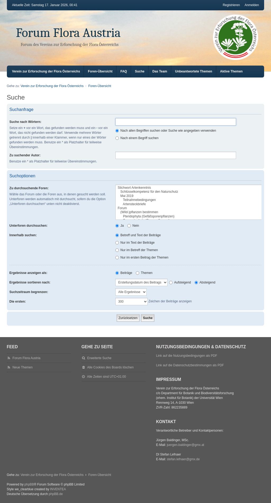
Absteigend (205, 282)
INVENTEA (58, 489)
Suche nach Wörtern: (26, 122)
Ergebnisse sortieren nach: (30, 282)
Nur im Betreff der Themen (136, 250)
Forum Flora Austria (68, 32)
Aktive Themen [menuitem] (231, 71)
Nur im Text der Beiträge (135, 242)
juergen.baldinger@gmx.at (185, 445)
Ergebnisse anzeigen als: (28, 273)
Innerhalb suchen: (23, 235)
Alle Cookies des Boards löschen (110, 367)
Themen (144, 273)
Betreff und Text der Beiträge (138, 235)
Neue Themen (22, 367)
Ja (119, 225)
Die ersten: (18, 301)
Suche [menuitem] (139, 71)
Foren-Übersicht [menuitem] (100, 71)
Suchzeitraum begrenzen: (29, 292)
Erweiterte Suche (99, 358)
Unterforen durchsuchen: (29, 225)
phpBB (29, 484)
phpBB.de (56, 494)
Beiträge (123, 273)
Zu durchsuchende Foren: (29, 188)
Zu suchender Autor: (25, 155)
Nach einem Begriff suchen (137, 138)
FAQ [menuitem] (123, 71)
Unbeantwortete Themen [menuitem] (193, 71)
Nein (133, 225)
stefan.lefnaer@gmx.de (183, 459)
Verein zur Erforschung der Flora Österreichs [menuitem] (46, 71)
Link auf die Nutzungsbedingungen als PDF (186, 356)
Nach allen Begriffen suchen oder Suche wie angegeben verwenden (165, 130)
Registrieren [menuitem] (231, 5)
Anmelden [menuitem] (252, 5)
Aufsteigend (180, 282)
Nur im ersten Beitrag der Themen (142, 257)
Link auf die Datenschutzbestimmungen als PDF (190, 365)
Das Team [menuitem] (159, 71)
